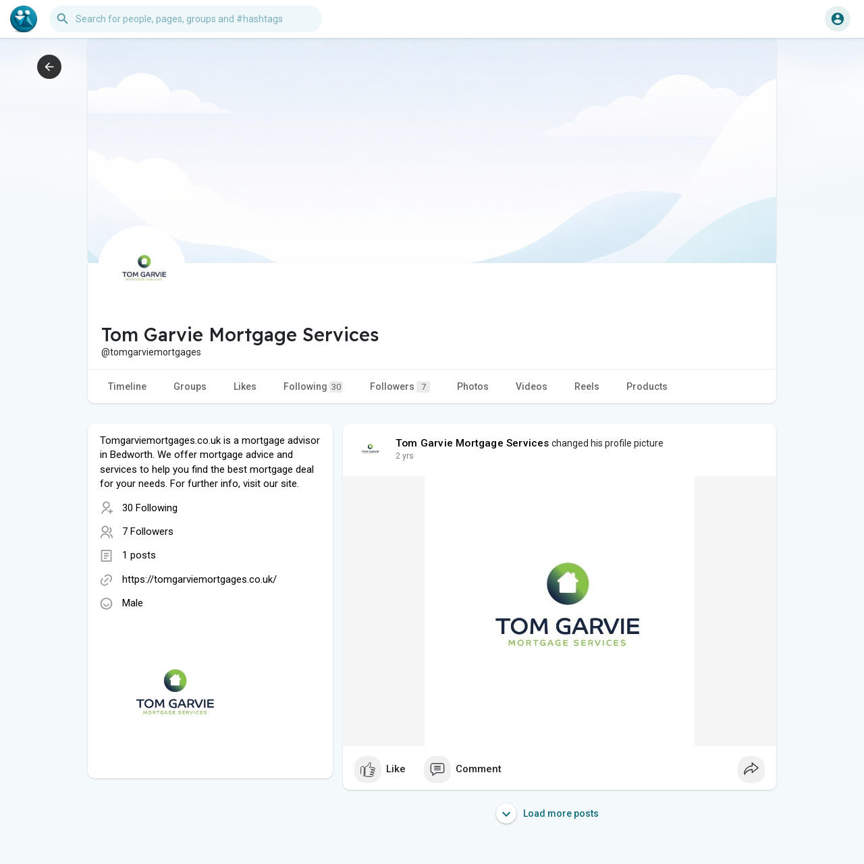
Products (647, 386)
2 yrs (405, 456)
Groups (190, 386)
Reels (586, 386)
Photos (473, 386)
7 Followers (147, 531)
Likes (245, 386)
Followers (400, 387)
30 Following (150, 508)
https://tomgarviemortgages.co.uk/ (199, 579)
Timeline (127, 386)
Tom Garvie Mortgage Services (472, 443)
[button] (185, 18)
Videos (531, 386)
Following (313, 387)
